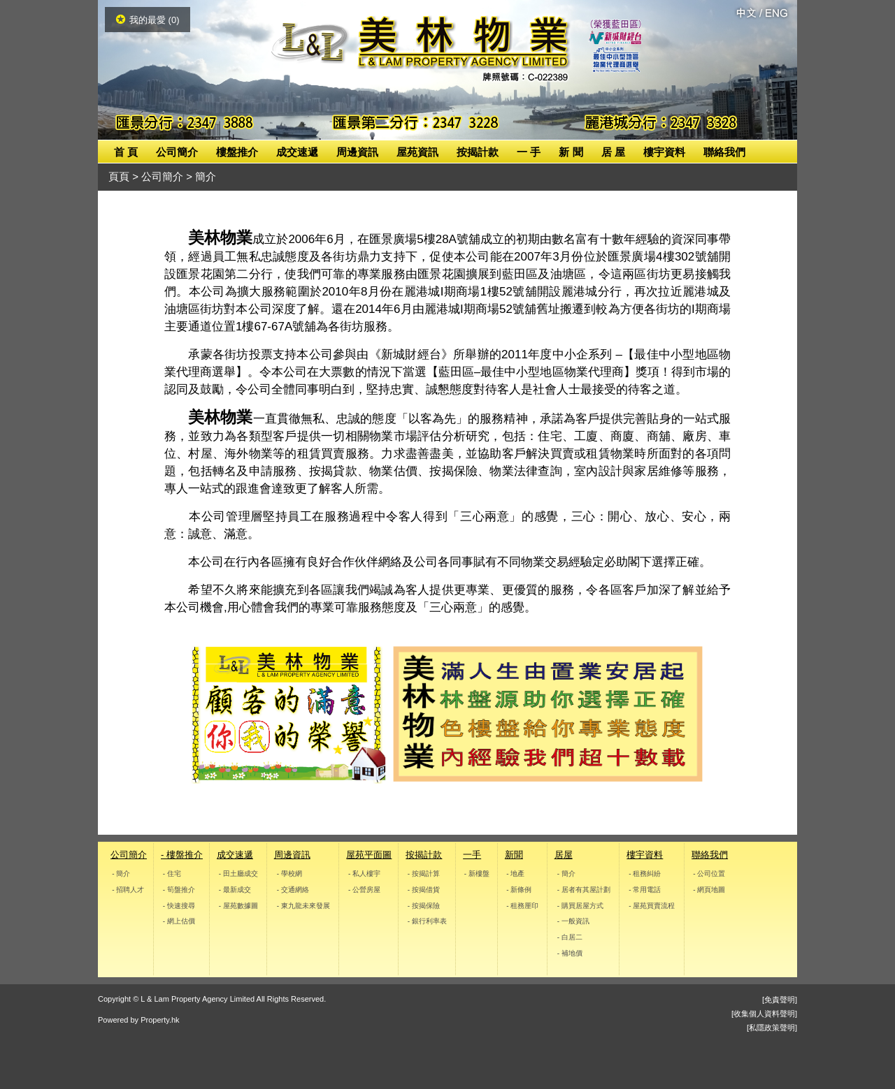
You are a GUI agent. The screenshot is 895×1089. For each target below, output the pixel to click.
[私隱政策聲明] (772, 1027)
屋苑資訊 (417, 152)
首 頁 (126, 152)
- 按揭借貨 (424, 889)
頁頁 (118, 176)
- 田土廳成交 (238, 873)
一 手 (528, 152)
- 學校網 (288, 873)
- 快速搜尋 (179, 905)
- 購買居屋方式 (580, 905)
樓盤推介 (237, 152)
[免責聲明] (779, 999)
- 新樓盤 (476, 873)
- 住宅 (172, 873)
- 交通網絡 (292, 889)
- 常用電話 (645, 889)
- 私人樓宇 (364, 873)
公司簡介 (177, 152)
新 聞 (570, 152)
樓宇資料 (664, 152)
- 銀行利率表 (427, 921)
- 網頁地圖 (709, 889)
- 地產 (515, 873)
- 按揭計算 (424, 873)
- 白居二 (569, 937)
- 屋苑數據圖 (238, 905)
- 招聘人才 (128, 889)
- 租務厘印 (522, 905)
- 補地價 (569, 953)
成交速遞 (297, 152)
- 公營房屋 (364, 889)
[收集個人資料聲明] (764, 1013)
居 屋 (613, 152)
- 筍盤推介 (179, 889)
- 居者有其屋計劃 (583, 889)
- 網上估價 (179, 921)
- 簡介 (121, 873)
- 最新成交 (235, 889)
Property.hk (160, 1020)
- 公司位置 (709, 873)
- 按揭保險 (424, 905)
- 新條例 (518, 889)
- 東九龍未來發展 (302, 905)
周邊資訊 (357, 152)
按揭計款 (478, 152)
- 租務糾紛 (645, 873)
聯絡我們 (724, 152)
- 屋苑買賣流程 (652, 905)
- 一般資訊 (573, 921)
